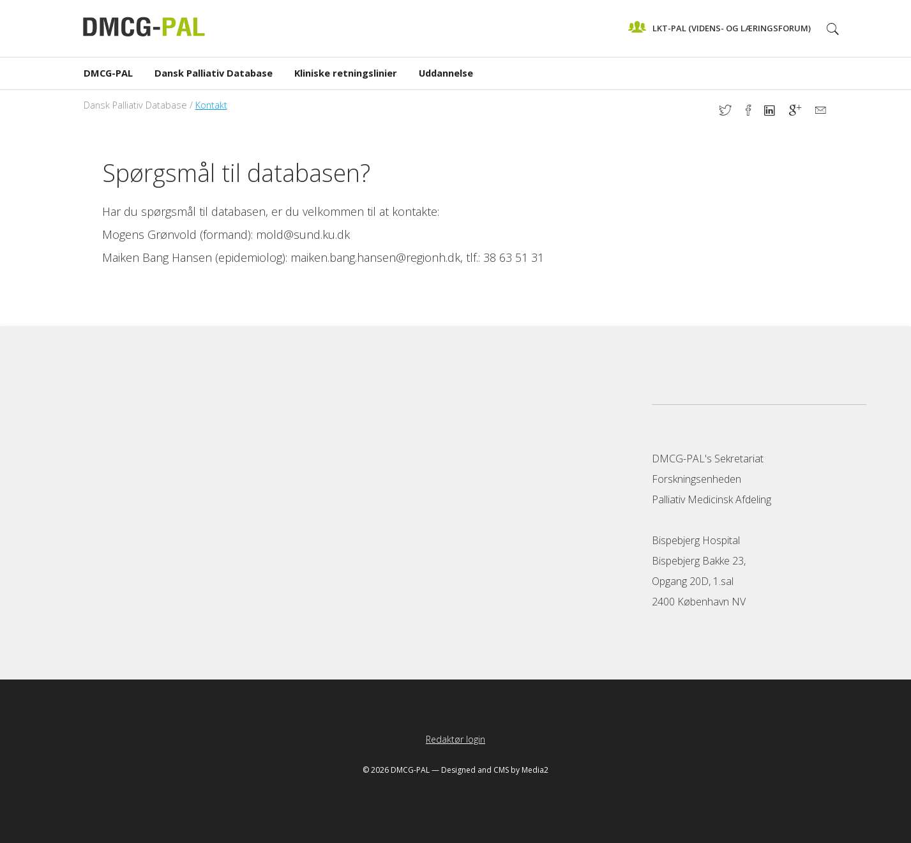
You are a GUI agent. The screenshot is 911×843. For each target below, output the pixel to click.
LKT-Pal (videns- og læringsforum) (719, 26)
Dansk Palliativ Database (213, 72)
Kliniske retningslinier (345, 72)
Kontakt (211, 105)
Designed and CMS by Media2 (494, 769)
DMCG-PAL (108, 72)
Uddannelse (446, 72)
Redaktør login (455, 739)
